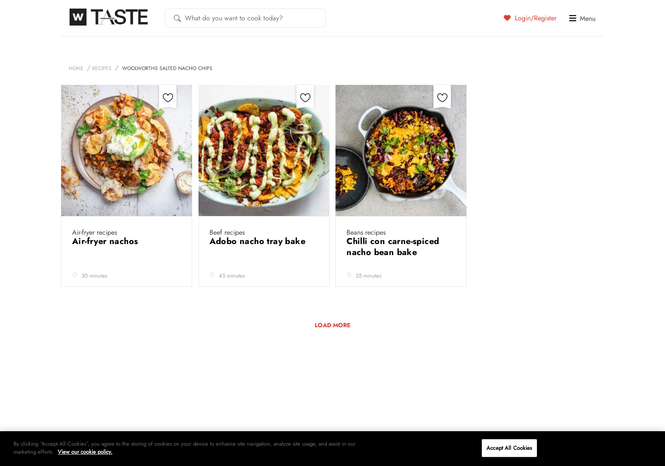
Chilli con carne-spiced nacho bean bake (392, 246)
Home (76, 68)
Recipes (102, 68)
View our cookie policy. (85, 452)
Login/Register (530, 17)
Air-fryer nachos (106, 241)
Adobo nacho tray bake (259, 241)
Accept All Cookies (509, 448)
